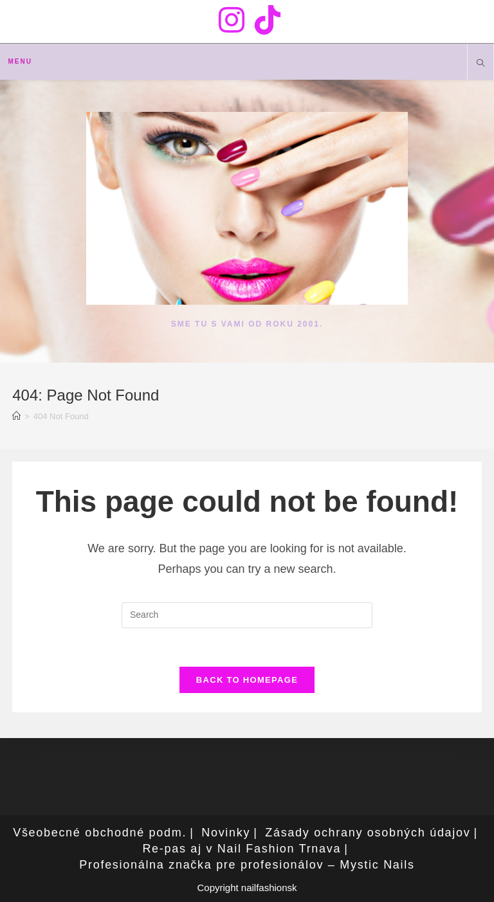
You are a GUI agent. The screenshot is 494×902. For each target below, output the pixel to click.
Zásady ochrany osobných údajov (367, 832)
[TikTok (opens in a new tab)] (265, 20)
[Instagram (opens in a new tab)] (232, 20)
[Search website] (480, 64)
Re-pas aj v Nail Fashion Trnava (241, 848)
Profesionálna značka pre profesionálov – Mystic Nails (246, 864)
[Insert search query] (247, 615)
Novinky (225, 832)
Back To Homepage (247, 680)
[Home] (16, 416)
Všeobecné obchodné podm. (100, 832)
